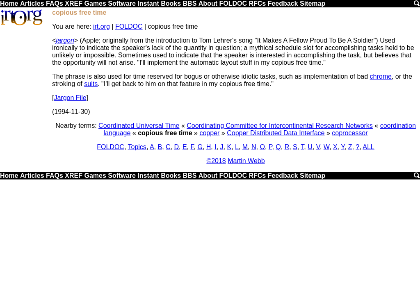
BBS (190, 3)
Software (122, 3)
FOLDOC (233, 3)
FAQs (54, 3)
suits (91, 83)
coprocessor (350, 132)
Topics (137, 146)
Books (171, 3)
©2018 (216, 160)
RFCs (257, 3)
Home (9, 3)
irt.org (101, 26)
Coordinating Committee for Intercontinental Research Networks (280, 125)
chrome (381, 76)
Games (95, 3)
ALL (368, 146)
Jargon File (70, 97)
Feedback (283, 3)
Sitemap (312, 3)
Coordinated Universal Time (138, 125)
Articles (32, 3)
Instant (148, 3)
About (208, 3)
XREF (73, 3)
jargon (65, 40)
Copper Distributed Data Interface (275, 132)
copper (209, 132)
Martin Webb (246, 160)
